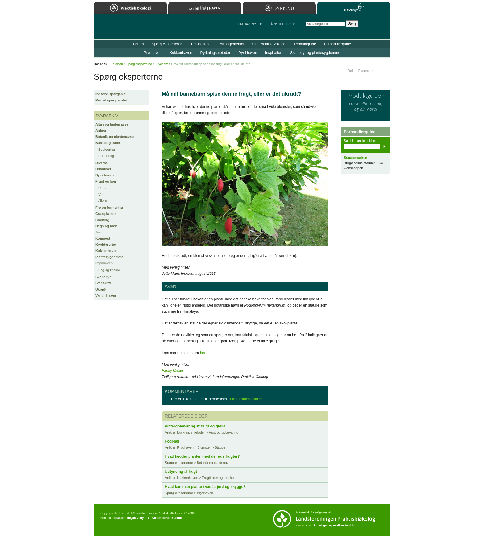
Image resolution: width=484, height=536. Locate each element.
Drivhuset (103, 169)
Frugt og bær (105, 181)
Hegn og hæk (106, 226)
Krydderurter (105, 244)
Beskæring (106, 149)
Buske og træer (107, 143)
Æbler (102, 200)
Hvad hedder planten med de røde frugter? (202, 456)
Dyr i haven (104, 175)
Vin (100, 194)
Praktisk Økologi (130, 8)
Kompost (102, 238)
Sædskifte (103, 283)
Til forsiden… (121, 29)
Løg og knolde (109, 270)
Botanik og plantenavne (114, 136)
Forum (138, 44)
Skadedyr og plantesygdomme (315, 53)
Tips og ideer (201, 44)
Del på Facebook (360, 70)
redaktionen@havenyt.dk (130, 518)
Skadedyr (103, 277)
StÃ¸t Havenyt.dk (376, 26)
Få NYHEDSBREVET (284, 24)
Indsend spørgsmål (111, 94)
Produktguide (305, 44)
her (202, 353)
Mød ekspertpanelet (111, 100)
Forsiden (117, 64)
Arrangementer (232, 44)
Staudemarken (355, 157)
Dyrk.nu (279, 8)
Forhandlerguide (337, 44)
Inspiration (273, 53)
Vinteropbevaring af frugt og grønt (195, 426)
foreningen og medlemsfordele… (335, 525)
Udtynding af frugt (181, 471)
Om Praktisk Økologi (269, 44)
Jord (99, 232)
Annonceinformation (167, 518)
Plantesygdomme (109, 257)
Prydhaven (104, 263)
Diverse (101, 163)
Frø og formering (109, 207)
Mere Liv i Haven (204, 8)
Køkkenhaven (106, 251)
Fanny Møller (172, 371)
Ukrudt (100, 289)
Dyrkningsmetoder (215, 53)
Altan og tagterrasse (111, 124)
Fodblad (172, 441)
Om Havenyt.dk (250, 24)
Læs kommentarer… (248, 399)
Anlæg (100, 130)
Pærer (103, 188)
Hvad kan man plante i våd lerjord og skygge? (205, 486)
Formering (106, 156)
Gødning (102, 220)
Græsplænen (105, 214)
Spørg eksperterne (167, 44)
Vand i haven (105, 295)
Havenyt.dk (353, 8)
